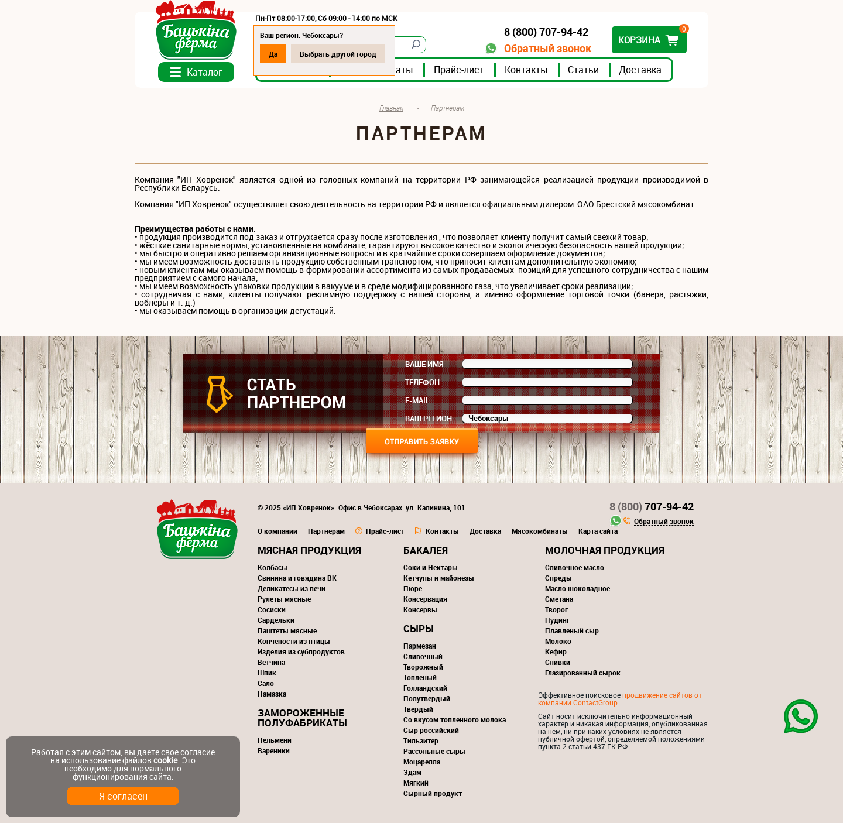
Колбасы (272, 567)
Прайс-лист (459, 69)
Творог (556, 609)
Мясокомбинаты (540, 531)
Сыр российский (431, 730)
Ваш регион (428, 418)
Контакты (526, 69)
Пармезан (419, 645)
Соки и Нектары (430, 567)
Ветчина (271, 662)
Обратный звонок (547, 48)
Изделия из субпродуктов (301, 651)
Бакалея (425, 550)
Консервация (425, 598)
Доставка (640, 69)
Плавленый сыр (572, 630)
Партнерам (326, 531)
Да (273, 54)
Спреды (558, 577)
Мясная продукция (309, 550)
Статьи (583, 69)
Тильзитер (420, 740)
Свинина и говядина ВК (297, 577)
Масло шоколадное (577, 588)
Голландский (425, 687)
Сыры (418, 628)
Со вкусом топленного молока (454, 719)
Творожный (423, 666)
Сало (266, 683)
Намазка (272, 693)
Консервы (420, 609)
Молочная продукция (604, 550)
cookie (165, 760)
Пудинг (557, 620)
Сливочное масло (574, 567)
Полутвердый (426, 698)
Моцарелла (421, 761)
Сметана (559, 598)
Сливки (557, 662)
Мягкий (416, 782)
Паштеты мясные (287, 630)
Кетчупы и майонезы (438, 577)
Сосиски (272, 609)
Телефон (422, 382)
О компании (277, 531)
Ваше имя (424, 364)
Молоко (558, 641)
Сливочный (423, 656)
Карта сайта (598, 531)
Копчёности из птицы (294, 641)
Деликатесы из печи (291, 588)
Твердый (418, 709)
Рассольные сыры (434, 751)
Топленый (420, 677)
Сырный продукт (432, 793)
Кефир (556, 651)
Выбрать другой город (338, 54)
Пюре (412, 588)
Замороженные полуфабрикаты (302, 717)
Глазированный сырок (583, 672)
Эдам (412, 772)
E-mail (417, 400)
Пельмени (275, 740)
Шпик (267, 672)
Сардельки (276, 620)
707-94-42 (651, 506)
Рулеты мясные (284, 598)
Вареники (274, 750)
